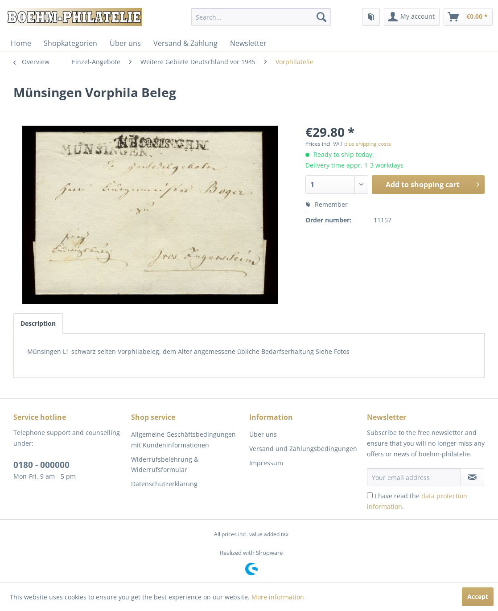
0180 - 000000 (41, 465)
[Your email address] (414, 477)
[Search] (321, 17)
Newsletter (248, 43)
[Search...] (261, 17)
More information (277, 597)
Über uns (125, 43)
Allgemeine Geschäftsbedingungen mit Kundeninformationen (183, 439)
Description (38, 323)
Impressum (266, 463)
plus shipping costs (367, 144)
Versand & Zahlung (185, 43)
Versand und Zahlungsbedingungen (303, 448)
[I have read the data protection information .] (370, 495)
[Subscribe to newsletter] (472, 477)
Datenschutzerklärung (164, 484)
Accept (477, 596)
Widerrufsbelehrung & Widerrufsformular (164, 464)
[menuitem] (261, 17)
